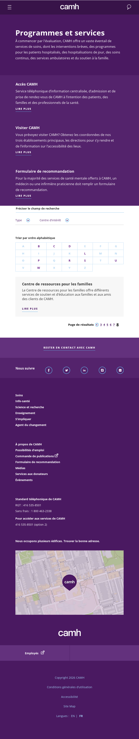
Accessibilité (69, 697)
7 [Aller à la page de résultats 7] (114, 325)
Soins (19, 395)
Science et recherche (29, 407)
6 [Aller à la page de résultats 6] (110, 325)
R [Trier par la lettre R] (69, 260)
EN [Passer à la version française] (73, 716)
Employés (35, 653)
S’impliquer (23, 419)
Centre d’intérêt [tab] (54, 220)
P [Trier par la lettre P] (39, 260)
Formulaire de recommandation (37, 462)
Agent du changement (30, 425)
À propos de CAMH (28, 444)
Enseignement (25, 413)
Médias (20, 468)
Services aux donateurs (31, 474)
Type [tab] (22, 220)
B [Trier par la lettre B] (39, 246)
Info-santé (22, 401)
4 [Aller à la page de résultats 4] (104, 325)
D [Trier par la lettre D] (70, 246)
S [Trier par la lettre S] (85, 260)
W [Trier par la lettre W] (38, 268)
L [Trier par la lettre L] (85, 253)
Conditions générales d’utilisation (69, 687)
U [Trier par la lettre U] (116, 260)
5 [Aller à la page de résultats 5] (107, 325)
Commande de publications (34, 456)
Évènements (24, 480)
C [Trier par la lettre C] (54, 246)
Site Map (69, 706)
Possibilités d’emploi (29, 450)
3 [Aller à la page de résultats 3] (101, 325)
